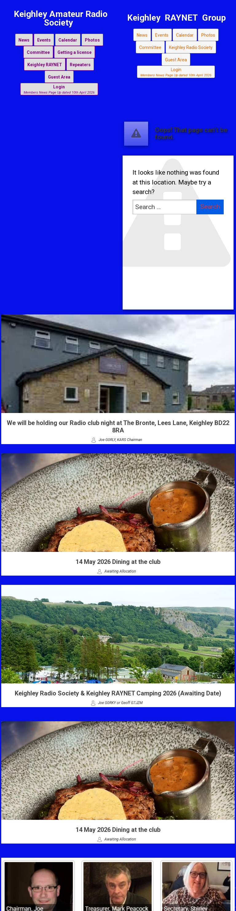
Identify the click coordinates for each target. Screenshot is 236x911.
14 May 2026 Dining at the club (118, 561)
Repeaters (80, 64)
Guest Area (59, 77)
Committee (38, 52)
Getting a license (74, 52)
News (24, 40)
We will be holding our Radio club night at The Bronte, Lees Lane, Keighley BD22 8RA (118, 426)
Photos (92, 40)
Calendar (67, 40)
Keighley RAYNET (44, 64)
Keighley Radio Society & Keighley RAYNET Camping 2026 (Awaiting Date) (118, 693)
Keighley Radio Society (191, 47)
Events (44, 40)
